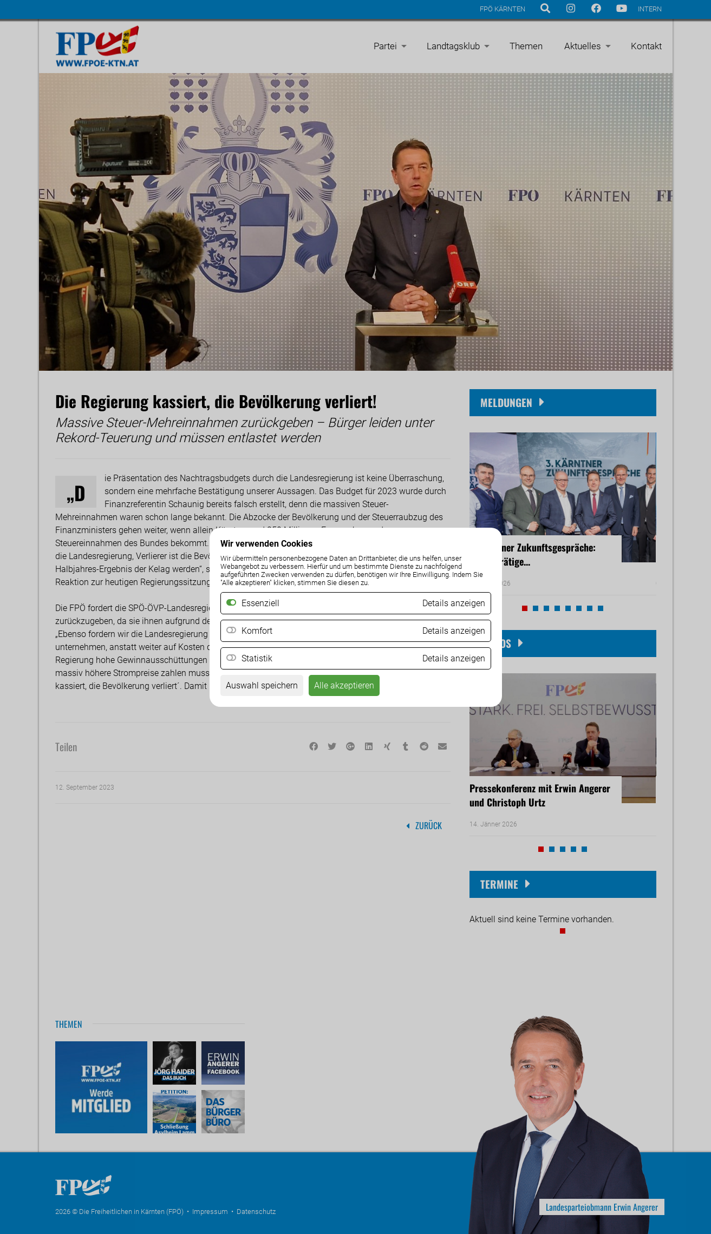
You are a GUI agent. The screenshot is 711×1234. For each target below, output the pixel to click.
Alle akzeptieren (344, 685)
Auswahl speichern (262, 685)
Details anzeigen (453, 631)
